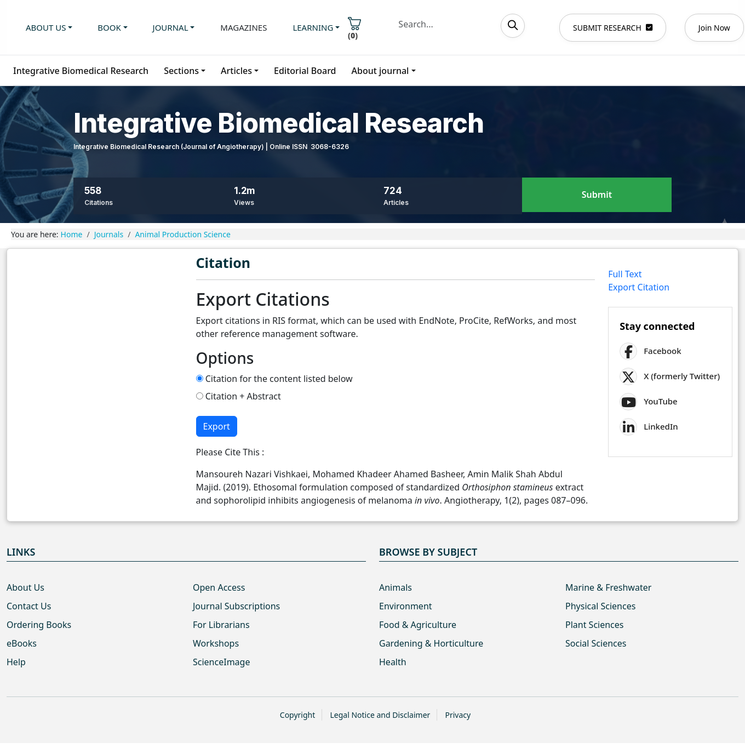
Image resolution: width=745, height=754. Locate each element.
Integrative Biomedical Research (80, 71)
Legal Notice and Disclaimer (380, 715)
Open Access (219, 587)
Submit (597, 195)
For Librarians (221, 625)
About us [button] (46, 27)
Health (392, 662)
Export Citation (638, 287)
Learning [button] (313, 27)
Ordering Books (39, 625)
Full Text (624, 274)
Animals (395, 587)
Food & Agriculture (417, 625)
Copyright (298, 715)
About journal (380, 71)
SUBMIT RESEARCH (612, 27)
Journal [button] (170, 27)
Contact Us (29, 606)
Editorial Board (305, 71)
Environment (405, 606)
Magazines (243, 27)
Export (216, 426)
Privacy (458, 715)
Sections (181, 71)
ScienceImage (221, 662)
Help (16, 662)
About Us (25, 587)
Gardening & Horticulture (431, 643)
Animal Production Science (182, 234)
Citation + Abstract (238, 396)
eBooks (22, 643)
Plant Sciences (594, 625)
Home (72, 234)
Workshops (216, 643)
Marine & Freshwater (608, 587)
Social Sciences (595, 643)
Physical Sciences (600, 606)
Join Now (714, 27)
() (354, 29)
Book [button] (109, 27)
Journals (109, 234)
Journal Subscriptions (236, 606)
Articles (236, 71)
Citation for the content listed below (274, 379)
